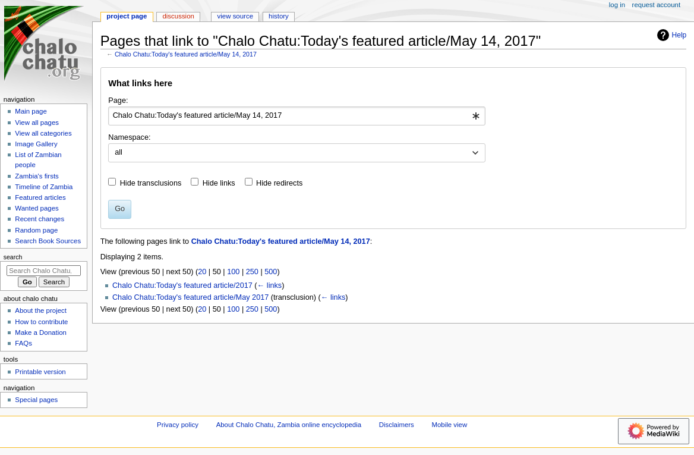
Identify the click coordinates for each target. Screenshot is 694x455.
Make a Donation (41, 332)
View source (235, 16)
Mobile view (450, 424)
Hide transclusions (151, 183)
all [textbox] (118, 152)
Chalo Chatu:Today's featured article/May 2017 (190, 297)
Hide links (219, 183)
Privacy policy (177, 424)
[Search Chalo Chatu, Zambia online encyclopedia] (44, 270)
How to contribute (41, 321)
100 (233, 272)
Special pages (36, 399)
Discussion (178, 16)
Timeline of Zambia (43, 186)
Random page (36, 230)
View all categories (43, 133)
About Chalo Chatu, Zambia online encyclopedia (288, 424)
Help (670, 35)
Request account (656, 4)
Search (13, 257)
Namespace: (129, 137)
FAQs (23, 343)
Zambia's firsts (36, 176)
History (279, 16)
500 (270, 272)
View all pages (37, 122)
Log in (617, 4)
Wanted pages (36, 208)
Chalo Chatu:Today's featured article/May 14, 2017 (186, 54)
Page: (118, 100)
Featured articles (40, 197)
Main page (31, 111)
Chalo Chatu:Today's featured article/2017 (182, 285)
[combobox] (296, 115)
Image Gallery (36, 144)
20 (202, 272)
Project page (126, 16)
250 (252, 272)
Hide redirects (279, 183)
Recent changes (39, 218)
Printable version (40, 371)
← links (269, 285)
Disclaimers (396, 424)
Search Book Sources (48, 240)
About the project (41, 310)
